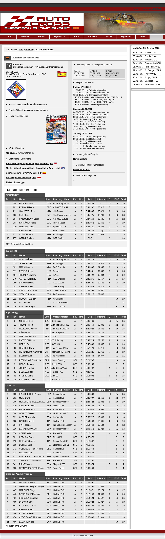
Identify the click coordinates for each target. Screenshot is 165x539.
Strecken (92, 36)
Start (10, 36)
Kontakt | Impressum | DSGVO (147, 9)
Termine (25, 36)
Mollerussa (11, 153)
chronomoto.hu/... (81, 169)
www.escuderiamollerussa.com (32, 104)
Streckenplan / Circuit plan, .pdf (21, 177)
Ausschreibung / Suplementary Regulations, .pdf (29, 163)
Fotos (76, 36)
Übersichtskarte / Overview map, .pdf (24, 173)
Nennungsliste (80, 159)
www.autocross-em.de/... (36, 110)
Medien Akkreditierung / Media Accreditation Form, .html (33, 168)
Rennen (29, 50)
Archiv (109, 36)
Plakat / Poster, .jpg (15, 182)
